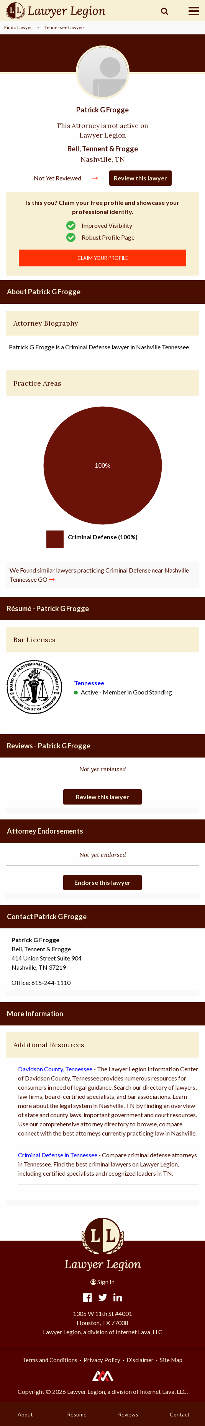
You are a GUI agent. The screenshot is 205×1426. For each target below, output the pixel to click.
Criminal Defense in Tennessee (57, 1154)
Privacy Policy (102, 1359)
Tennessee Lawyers (64, 27)
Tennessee (89, 682)
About (25, 1414)
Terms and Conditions (50, 1359)
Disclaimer (140, 1359)
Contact (180, 1414)
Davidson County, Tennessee (55, 1068)
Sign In (102, 1281)
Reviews (128, 1414)
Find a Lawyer (18, 27)
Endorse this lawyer (102, 882)
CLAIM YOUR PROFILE (102, 258)
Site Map (171, 1359)
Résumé (77, 1414)
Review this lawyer (140, 178)
